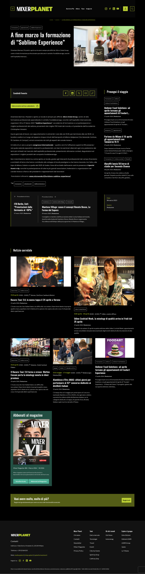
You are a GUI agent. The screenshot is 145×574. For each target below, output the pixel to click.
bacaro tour (15, 290)
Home (51, 19)
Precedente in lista (21, 196)
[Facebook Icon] (110, 9)
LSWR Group (126, 543)
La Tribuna (125, 551)
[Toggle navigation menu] (13, 9)
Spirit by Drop (94, 555)
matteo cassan (24, 290)
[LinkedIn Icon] (114, 9)
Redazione (27, 213)
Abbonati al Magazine (39, 481)
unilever (117, 98)
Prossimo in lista (49, 197)
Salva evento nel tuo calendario (25, 106)
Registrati (126, 500)
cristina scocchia (119, 159)
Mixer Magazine (79, 547)
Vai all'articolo (21, 481)
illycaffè (128, 159)
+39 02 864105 (22, 550)
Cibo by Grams (95, 551)
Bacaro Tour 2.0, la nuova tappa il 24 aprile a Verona (35, 299)
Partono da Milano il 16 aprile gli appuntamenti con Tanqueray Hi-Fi (118, 139)
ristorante (69, 202)
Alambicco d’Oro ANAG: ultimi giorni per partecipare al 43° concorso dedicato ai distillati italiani (72, 383)
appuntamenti (24, 27)
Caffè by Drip (94, 559)
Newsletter (77, 543)
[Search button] (132, 8)
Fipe (82, 9)
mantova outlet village (58, 202)
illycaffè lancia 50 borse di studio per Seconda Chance (117, 164)
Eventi (57, 19)
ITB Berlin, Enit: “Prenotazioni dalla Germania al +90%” (23, 207)
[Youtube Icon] (118, 9)
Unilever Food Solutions (111, 103)
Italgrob (89, 9)
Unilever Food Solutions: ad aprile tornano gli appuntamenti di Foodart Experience (117, 110)
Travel (92, 543)
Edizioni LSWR (126, 539)
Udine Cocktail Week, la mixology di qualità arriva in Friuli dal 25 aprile (103, 320)
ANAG (62, 368)
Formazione (15, 27)
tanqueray (108, 130)
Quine (124, 547)
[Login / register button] (125, 8)
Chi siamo (77, 535)
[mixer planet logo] (21, 535)
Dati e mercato (95, 535)
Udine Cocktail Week (80, 309)
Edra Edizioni (126, 535)
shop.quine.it (29, 555)
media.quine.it (19, 555)
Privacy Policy (78, 551)
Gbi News (109, 535)
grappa (55, 368)
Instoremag (109, 539)
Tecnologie (93, 539)
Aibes (78, 9)
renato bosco (46, 202)
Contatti (76, 539)
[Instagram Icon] (106, 9)
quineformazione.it (41, 555)
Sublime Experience (36, 27)
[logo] (34, 8)
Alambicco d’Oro (70, 368)
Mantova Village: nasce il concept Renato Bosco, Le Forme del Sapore (66, 208)
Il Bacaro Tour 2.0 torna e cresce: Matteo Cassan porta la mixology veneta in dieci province (30, 375)
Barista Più (70, 9)
